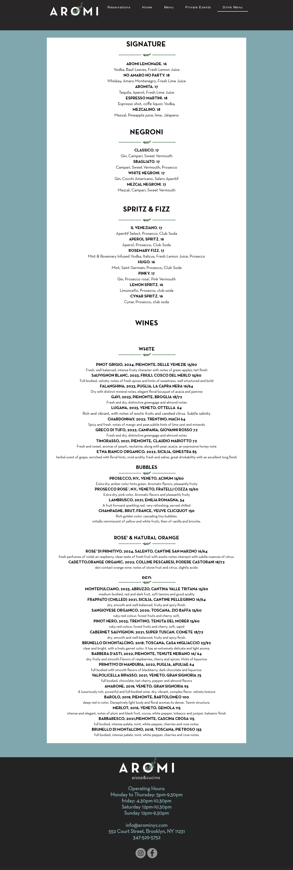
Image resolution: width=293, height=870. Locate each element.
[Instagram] (141, 853)
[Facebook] (152, 853)
